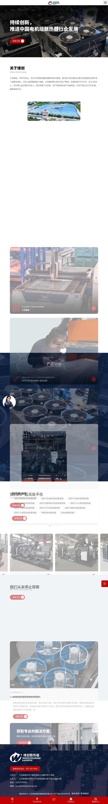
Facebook (37, 800)
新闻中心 (95, 800)
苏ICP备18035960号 (61, 794)
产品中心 (71, 800)
